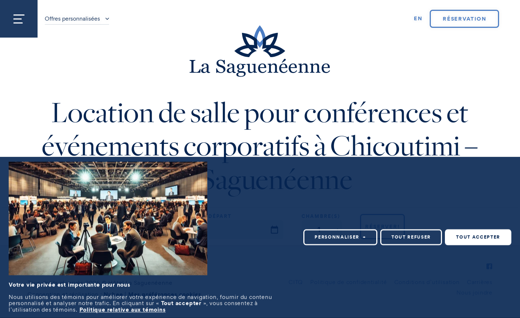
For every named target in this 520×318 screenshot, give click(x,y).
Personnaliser (340, 231)
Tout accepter (478, 231)
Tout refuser (411, 231)
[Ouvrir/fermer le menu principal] (19, 19)
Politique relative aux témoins (122, 303)
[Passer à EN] (418, 19)
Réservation (464, 18)
